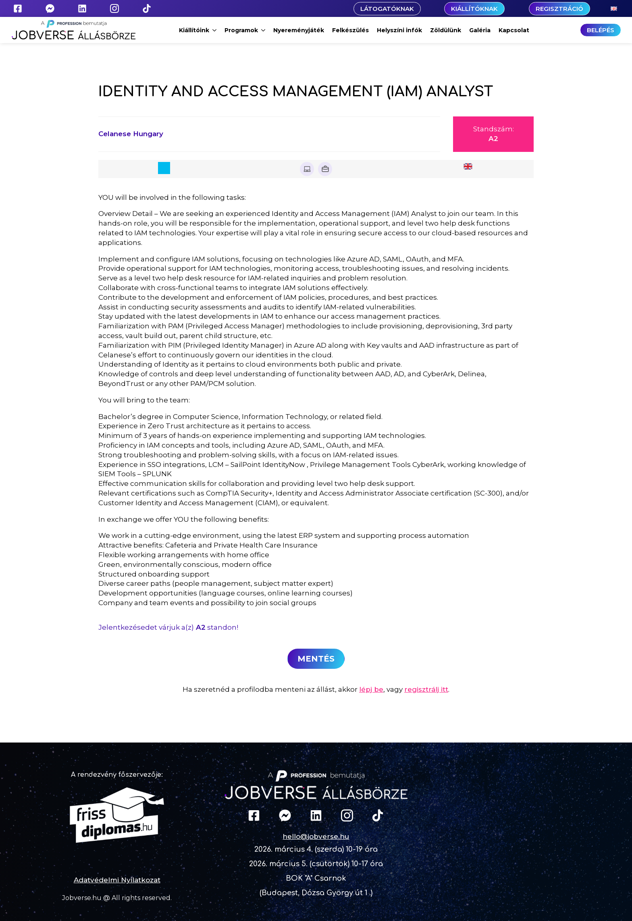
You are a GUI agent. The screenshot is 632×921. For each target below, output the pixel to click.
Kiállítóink (194, 30)
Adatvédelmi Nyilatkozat (117, 880)
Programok (241, 30)
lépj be (371, 689)
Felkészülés (350, 30)
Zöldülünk (445, 30)
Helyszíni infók (399, 30)
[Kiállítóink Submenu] (214, 30)
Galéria (480, 30)
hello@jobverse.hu (316, 836)
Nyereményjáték (298, 30)
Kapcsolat (514, 30)
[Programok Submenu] (263, 30)
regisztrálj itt (426, 689)
